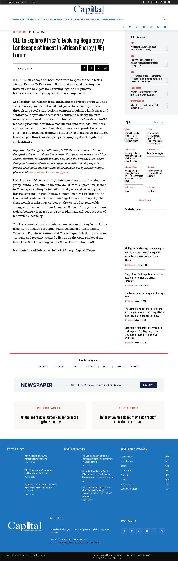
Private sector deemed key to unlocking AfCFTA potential (144, 93)
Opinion (127, 129)
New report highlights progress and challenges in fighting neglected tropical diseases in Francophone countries (143, 333)
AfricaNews (19, 32)
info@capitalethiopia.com (74, 539)
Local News (136, 88)
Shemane (128, 191)
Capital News (130, 150)
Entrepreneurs (152, 150)
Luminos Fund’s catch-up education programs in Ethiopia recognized (144, 63)
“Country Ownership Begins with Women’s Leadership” (155, 173)
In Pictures (129, 187)
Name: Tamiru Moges (155, 153)
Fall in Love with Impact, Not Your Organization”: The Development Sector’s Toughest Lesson (155, 138)
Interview (150, 167)
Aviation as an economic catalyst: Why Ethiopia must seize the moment (40, 487)
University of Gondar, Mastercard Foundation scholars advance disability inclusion (134, 157)
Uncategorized (137, 101)
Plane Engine (151, 191)
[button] (164, 19)
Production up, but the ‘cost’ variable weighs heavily (143, 48)
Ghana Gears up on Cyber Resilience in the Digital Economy (49, 419)
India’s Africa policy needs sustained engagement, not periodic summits (132, 137)
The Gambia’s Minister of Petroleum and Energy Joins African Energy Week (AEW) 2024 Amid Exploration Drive (144, 312)
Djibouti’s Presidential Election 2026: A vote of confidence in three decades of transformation (97, 474)
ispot (133, 42)
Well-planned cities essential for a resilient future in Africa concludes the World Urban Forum (146, 79)
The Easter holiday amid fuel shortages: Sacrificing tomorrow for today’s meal (97, 459)
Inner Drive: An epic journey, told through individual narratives (128, 419)
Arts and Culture (131, 167)
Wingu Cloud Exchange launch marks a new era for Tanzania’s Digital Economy (144, 278)
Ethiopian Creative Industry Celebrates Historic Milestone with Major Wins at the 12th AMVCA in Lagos (134, 176)
